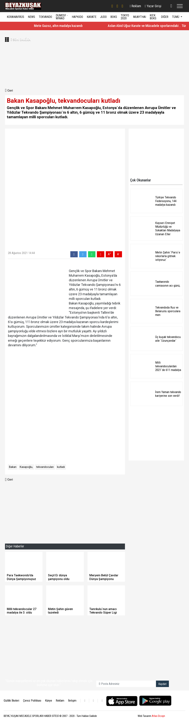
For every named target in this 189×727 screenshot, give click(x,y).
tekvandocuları (45, 467)
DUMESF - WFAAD (62, 17)
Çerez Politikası (32, 700)
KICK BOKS (153, 17)
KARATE (91, 17)
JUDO (103, 17)
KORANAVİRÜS (15, 17)
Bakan (12, 467)
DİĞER (164, 17)
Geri (9, 90)
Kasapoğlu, (26, 467)
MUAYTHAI (139, 17)
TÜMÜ (176, 17)
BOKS (113, 17)
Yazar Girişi (153, 6)
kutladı (61, 467)
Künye (48, 700)
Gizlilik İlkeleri (11, 700)
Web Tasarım (151, 716)
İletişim (72, 700)
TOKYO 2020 (125, 17)
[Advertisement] (49, 59)
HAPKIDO (77, 17)
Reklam (135, 6)
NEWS (31, 17)
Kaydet (162, 684)
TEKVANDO (45, 17)
